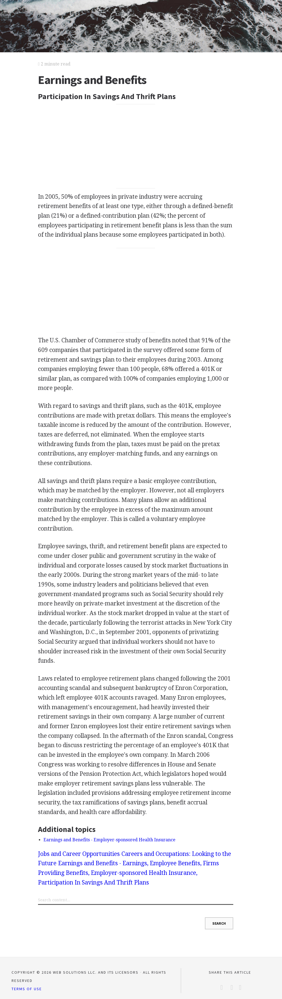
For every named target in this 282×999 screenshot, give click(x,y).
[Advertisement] (135, 146)
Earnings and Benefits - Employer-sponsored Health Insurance (109, 839)
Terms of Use (27, 988)
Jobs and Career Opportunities (79, 853)
